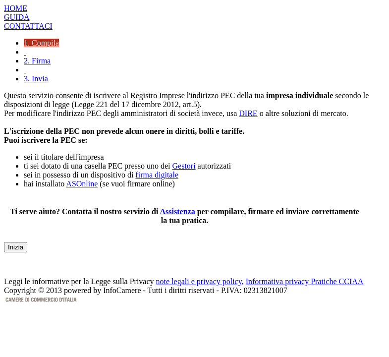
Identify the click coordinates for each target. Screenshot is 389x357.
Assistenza (177, 211)
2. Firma (37, 61)
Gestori (184, 166)
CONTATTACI (28, 26)
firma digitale (156, 175)
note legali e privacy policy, (200, 281)
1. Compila (41, 43)
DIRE (248, 113)
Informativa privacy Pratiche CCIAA (305, 281)
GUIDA (17, 17)
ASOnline (82, 183)
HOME (15, 8)
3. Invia (36, 78)
